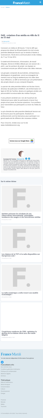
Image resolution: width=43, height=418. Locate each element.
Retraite (3, 402)
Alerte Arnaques (5, 384)
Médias (8, 7)
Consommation (5, 387)
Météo (2, 404)
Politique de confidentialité (8, 371)
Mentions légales (6, 373)
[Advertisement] (21, 21)
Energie (3, 393)
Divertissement (5, 391)
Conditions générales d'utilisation (10, 369)
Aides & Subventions (7, 382)
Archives (3, 376)
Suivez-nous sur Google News (21, 141)
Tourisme (3, 406)
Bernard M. (7, 41)
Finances (3, 400)
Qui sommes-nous (6, 367)
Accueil (2, 7)
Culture (3, 389)
